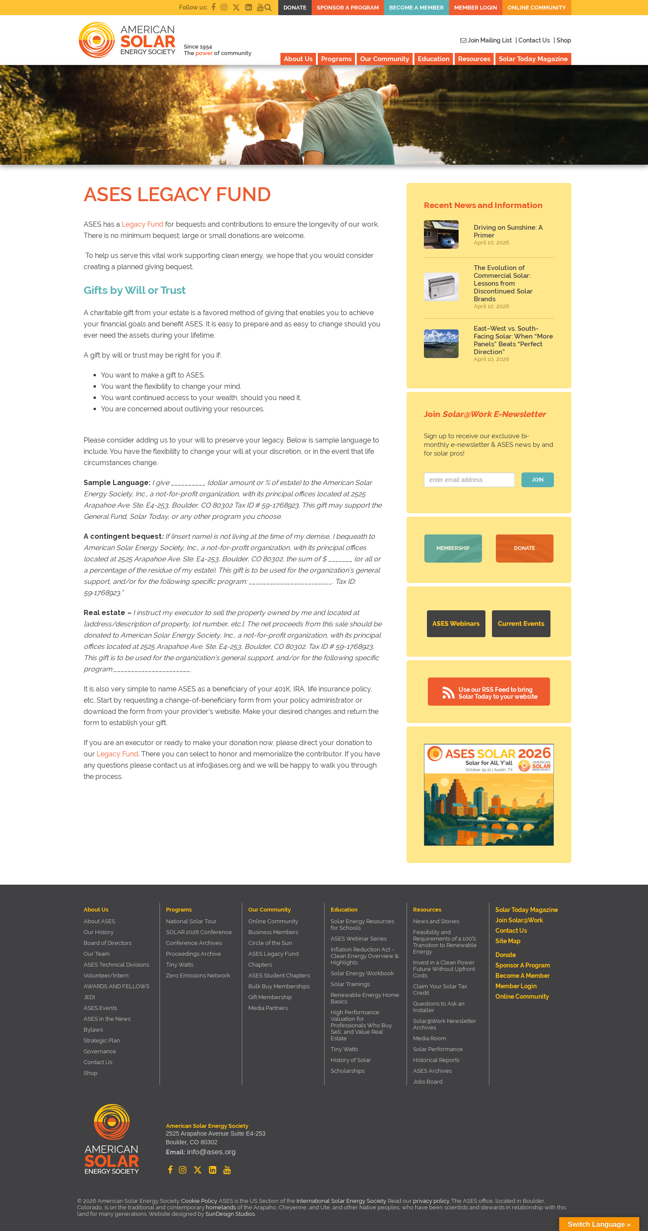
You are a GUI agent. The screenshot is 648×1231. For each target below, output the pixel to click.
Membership (452, 548)
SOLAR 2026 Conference (199, 929)
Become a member (416, 7)
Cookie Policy (199, 1198)
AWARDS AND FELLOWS (117, 983)
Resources (474, 59)
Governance (100, 1048)
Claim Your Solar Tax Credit (440, 986)
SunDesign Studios (230, 1211)
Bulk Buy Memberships (278, 983)
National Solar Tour (191, 918)
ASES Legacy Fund (273, 951)
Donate (294, 7)
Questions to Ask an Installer (439, 1003)
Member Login (475, 7)
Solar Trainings (350, 981)
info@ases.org (206, 1151)
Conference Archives (194, 940)
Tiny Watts (179, 961)
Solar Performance (438, 1046)
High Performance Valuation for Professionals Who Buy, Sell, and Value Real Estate (362, 1022)
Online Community (537, 7)
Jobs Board (428, 1078)
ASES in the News (107, 1016)
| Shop (562, 40)
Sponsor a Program (348, 7)
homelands (221, 1204)
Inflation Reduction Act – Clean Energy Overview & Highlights (365, 953)
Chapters (260, 961)
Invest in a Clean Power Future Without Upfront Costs (444, 966)
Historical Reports (436, 1057)
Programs (336, 59)
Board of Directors (107, 940)
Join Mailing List (486, 40)
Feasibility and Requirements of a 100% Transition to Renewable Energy (445, 939)
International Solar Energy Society (341, 1198)
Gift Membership (270, 994)
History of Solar (351, 1057)
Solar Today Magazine (533, 59)
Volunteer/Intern (106, 972)
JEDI (89, 994)
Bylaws (93, 1026)
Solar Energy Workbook (362, 970)
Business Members (273, 929)
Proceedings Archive (193, 951)
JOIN (538, 480)
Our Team (97, 951)
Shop (91, 1070)
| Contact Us (532, 40)
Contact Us (98, 1059)
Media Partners (268, 1005)
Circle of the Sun (270, 940)
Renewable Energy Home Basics (365, 995)
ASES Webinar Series (359, 935)
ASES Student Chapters (279, 972)
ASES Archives (432, 1068)
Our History (99, 929)
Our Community (384, 59)
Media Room (429, 1035)
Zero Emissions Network (198, 972)
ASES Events (100, 1005)
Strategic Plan (102, 1037)
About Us (298, 59)
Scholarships (348, 1068)
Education (433, 59)
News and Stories (436, 918)
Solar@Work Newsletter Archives (444, 1021)
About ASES (99, 918)
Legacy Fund (142, 224)
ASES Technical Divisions (116, 961)
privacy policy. (432, 1198)
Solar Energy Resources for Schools (362, 921)
